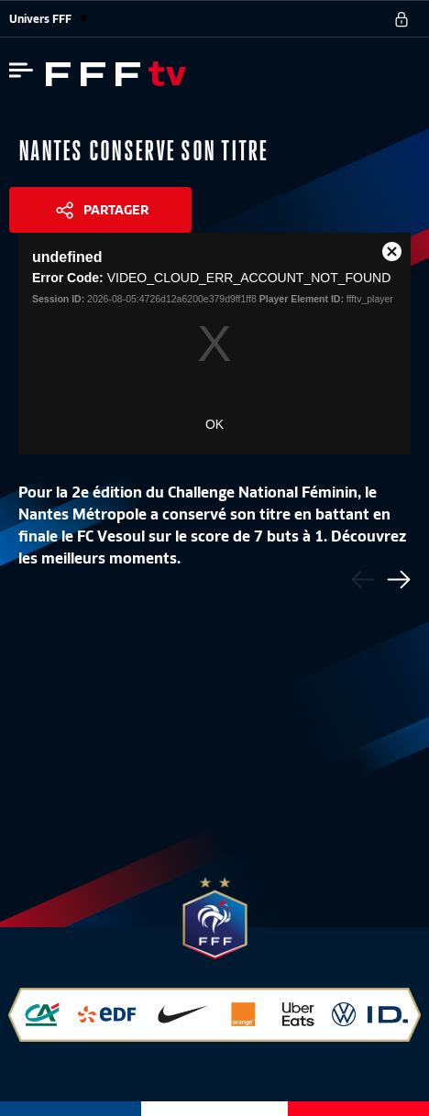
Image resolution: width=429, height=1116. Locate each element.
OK (214, 424)
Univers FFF (48, 19)
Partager (115, 209)
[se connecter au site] (401, 19)
